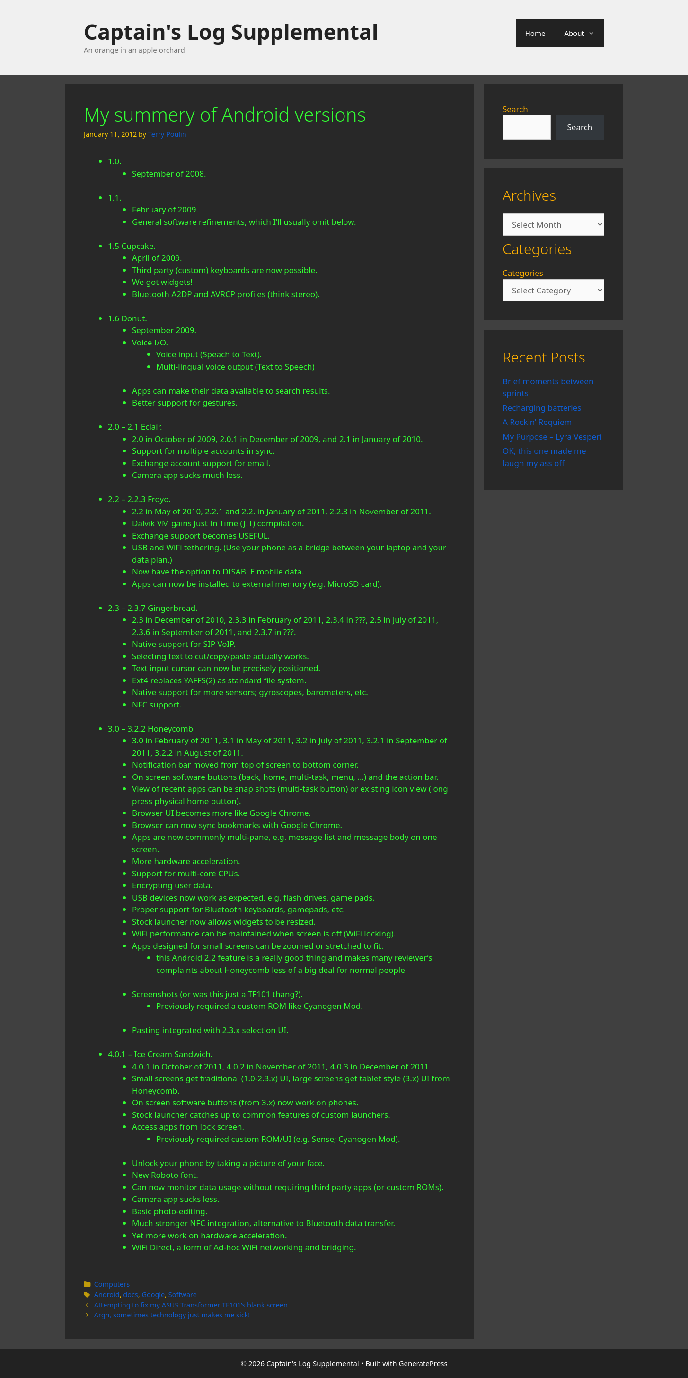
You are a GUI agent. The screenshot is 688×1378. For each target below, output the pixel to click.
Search (515, 109)
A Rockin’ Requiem (537, 421)
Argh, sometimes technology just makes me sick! (172, 1314)
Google (153, 1294)
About (584, 33)
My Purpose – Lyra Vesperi (552, 436)
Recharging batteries (542, 407)
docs (130, 1294)
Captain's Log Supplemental (231, 31)
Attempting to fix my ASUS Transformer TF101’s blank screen (191, 1304)
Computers (112, 1284)
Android (107, 1294)
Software (182, 1294)
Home (535, 33)
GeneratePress (423, 1363)
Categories (523, 272)
